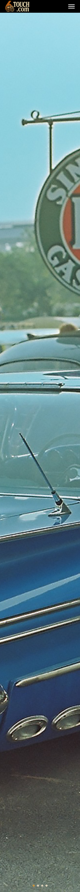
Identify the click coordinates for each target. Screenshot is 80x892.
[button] (34, 886)
